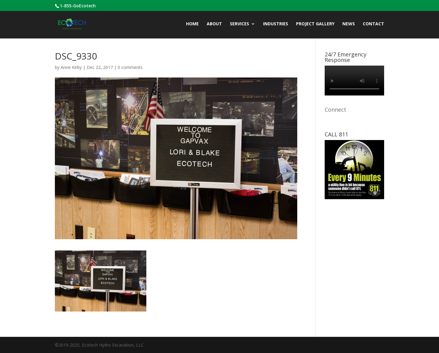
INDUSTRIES (275, 24)
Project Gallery (315, 24)
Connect (335, 109)
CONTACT (373, 24)
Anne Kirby (71, 67)
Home (192, 24)
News (348, 24)
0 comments (130, 67)
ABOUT (214, 24)
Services (239, 24)
